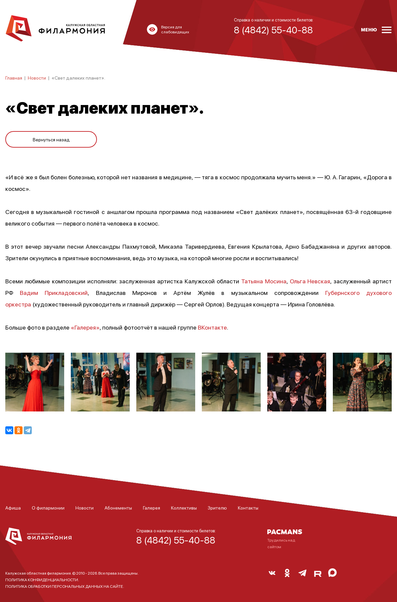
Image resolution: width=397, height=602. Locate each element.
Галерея (151, 508)
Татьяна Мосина (264, 281)
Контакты (248, 508)
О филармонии (48, 508)
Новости (37, 78)
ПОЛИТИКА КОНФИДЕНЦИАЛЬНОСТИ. (42, 579)
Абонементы (118, 508)
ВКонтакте (212, 327)
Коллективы (184, 508)
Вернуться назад (51, 139)
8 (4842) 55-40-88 (175, 540)
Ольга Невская (310, 281)
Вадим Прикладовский (54, 292)
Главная (13, 78)
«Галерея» (85, 327)
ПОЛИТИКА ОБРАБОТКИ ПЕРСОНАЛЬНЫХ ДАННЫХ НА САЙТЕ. (64, 586)
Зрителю (217, 508)
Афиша (13, 508)
